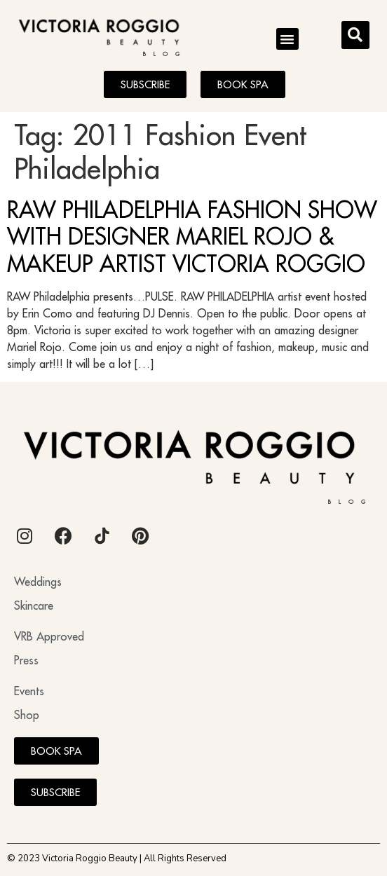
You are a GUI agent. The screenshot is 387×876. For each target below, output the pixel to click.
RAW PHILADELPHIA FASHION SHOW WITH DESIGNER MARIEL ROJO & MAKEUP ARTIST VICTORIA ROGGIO (192, 236)
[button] (287, 39)
